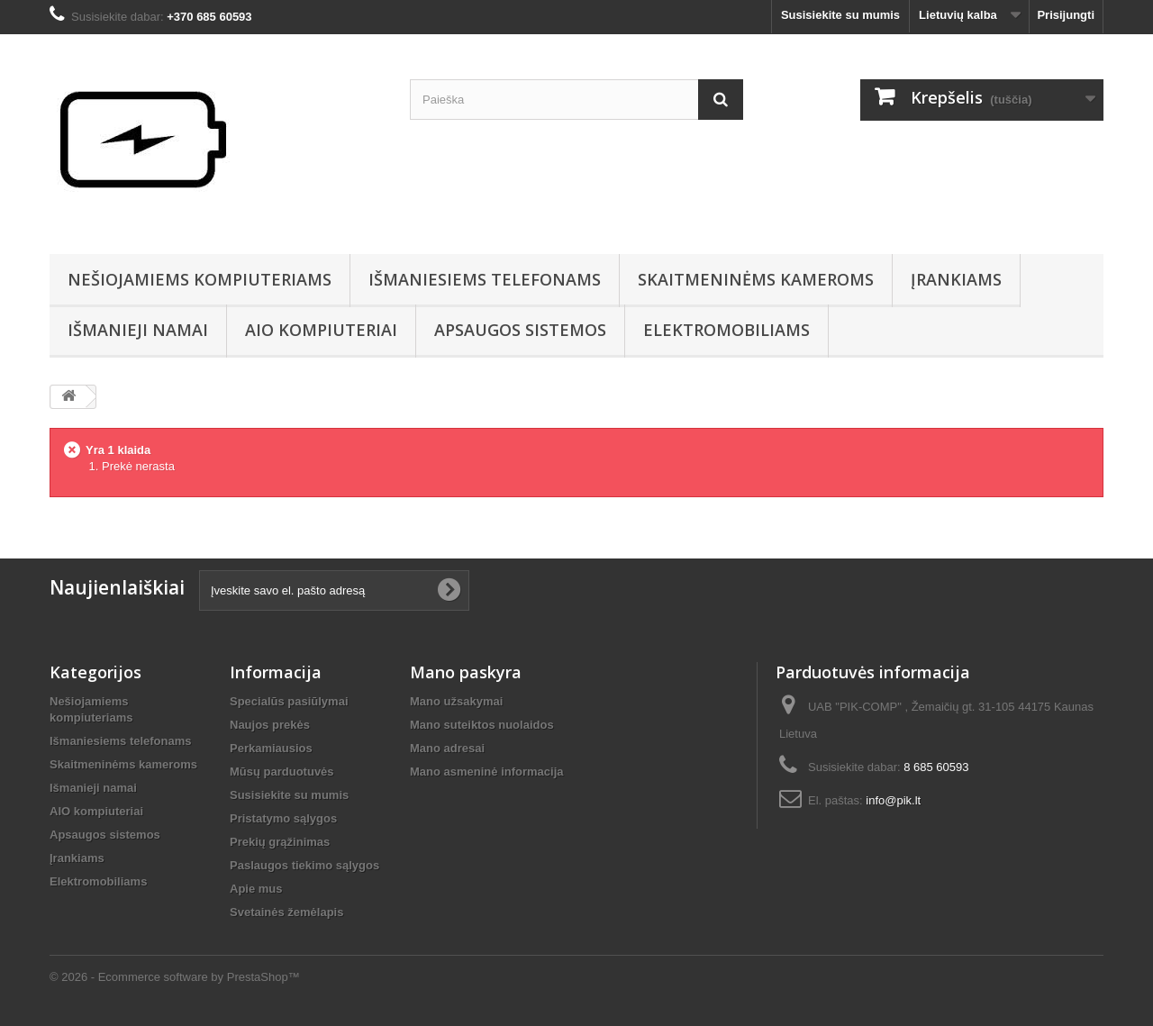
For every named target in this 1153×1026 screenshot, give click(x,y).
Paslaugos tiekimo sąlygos (304, 865)
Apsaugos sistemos (520, 329)
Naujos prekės (270, 724)
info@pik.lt (893, 800)
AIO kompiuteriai (321, 329)
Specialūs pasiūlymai (289, 701)
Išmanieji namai (138, 329)
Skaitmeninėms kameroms (756, 279)
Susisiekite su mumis (840, 15)
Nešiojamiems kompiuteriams (199, 279)
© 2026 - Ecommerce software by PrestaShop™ (175, 977)
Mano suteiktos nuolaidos (482, 724)
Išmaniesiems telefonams (484, 279)
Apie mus (256, 888)
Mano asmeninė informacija (487, 771)
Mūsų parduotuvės (282, 771)
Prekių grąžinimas (280, 842)
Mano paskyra (466, 672)
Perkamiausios (271, 748)
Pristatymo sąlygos (283, 818)
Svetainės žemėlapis (286, 912)
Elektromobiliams (726, 329)
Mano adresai (447, 748)
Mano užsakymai (456, 701)
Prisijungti (1065, 15)
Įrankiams (956, 279)
